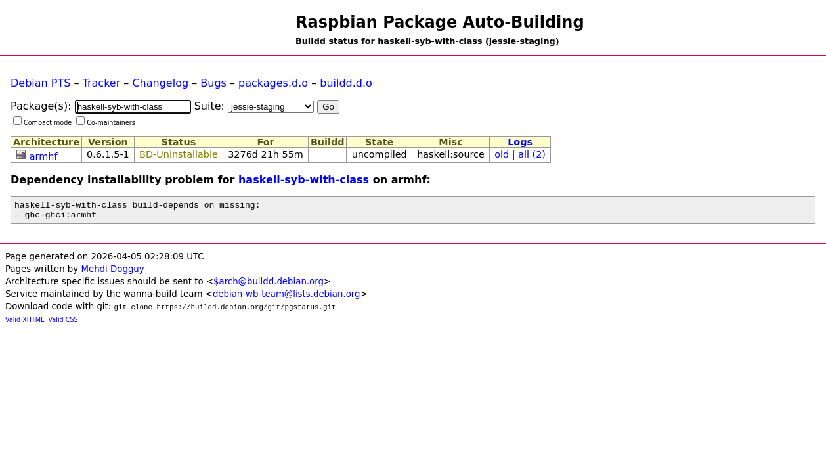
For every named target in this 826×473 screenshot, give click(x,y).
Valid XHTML (24, 323)
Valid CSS (63, 323)
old (501, 154)
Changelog (160, 83)
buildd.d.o (346, 83)
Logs (520, 142)
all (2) (532, 154)
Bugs (213, 83)
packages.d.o (273, 83)
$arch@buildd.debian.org (268, 285)
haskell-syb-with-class (303, 179)
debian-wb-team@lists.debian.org (286, 298)
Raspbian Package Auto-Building (439, 22)
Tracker (102, 83)
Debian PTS (40, 83)
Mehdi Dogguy (112, 273)
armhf (44, 156)
